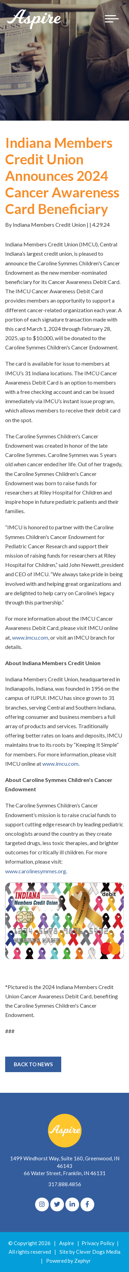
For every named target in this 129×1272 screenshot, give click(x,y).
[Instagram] (42, 1204)
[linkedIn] (72, 1204)
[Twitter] (57, 1204)
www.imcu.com (30, 637)
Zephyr (82, 1261)
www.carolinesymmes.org (35, 871)
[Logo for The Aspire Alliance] (34, 18)
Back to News (33, 1064)
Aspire (66, 1243)
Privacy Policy (98, 1243)
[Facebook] (87, 1204)
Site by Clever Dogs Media (90, 1252)
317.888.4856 (64, 1184)
